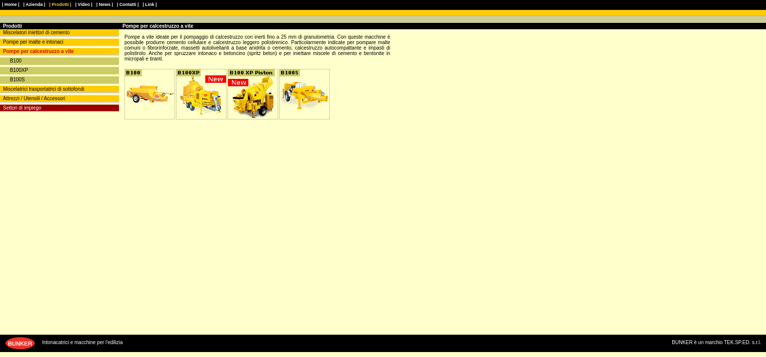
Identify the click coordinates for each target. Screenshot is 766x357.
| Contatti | (128, 4)
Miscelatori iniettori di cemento (36, 32)
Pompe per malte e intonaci (33, 42)
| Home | (10, 4)
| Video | (83, 4)
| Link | (150, 4)
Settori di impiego (22, 108)
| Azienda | (34, 4)
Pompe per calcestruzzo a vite (38, 51)
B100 (15, 60)
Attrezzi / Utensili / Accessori (34, 98)
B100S (17, 79)
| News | (104, 4)
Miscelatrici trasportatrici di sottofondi (43, 89)
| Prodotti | (60, 4)
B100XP (19, 70)
